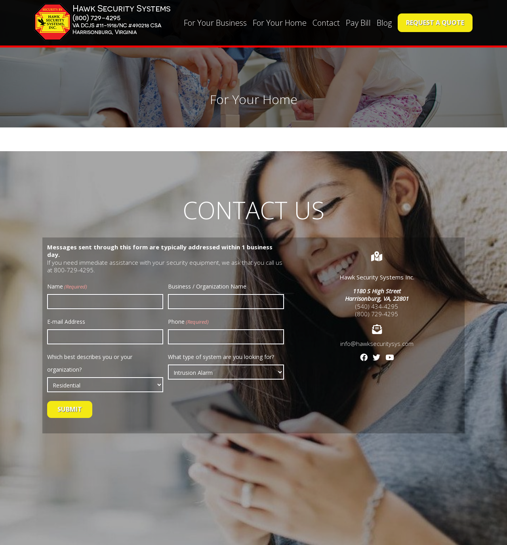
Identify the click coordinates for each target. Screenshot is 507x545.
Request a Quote (435, 22)
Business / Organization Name (207, 286)
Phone (188, 321)
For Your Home (280, 22)
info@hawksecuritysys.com (377, 344)
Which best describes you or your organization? (89, 363)
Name (67, 286)
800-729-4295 (73, 270)
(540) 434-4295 (376, 306)
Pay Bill (358, 22)
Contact (326, 22)
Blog (384, 22)
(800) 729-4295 (376, 314)
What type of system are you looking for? (221, 357)
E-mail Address (66, 321)
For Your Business (215, 22)
